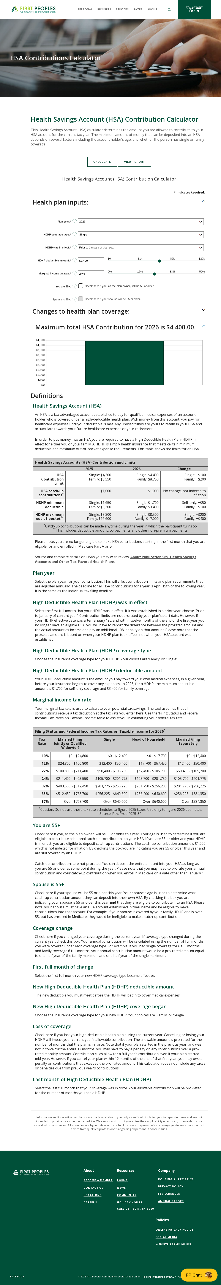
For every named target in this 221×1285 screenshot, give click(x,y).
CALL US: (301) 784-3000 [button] (135, 1209)
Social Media (166, 1237)
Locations (92, 1195)
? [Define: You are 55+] (74, 286)
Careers (90, 1202)
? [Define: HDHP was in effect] (74, 247)
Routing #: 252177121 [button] (176, 1179)
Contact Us (93, 1188)
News (121, 1188)
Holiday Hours (129, 1202)
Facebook (17, 1276)
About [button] (152, 9)
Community (126, 1195)
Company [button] (166, 1170)
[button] (119, 202)
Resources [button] (125, 1170)
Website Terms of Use (174, 1244)
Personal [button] (85, 9)
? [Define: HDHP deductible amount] (74, 260)
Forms (122, 1180)
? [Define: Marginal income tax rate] (74, 273)
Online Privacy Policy (175, 1230)
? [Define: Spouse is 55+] (74, 299)
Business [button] (104, 9)
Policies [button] (162, 1219)
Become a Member (98, 1180)
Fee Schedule (169, 1194)
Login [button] (200, 11)
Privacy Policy (170, 1186)
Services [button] (122, 9)
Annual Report (171, 1201)
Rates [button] (138, 9)
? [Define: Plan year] (74, 221)
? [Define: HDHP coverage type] (74, 234)
